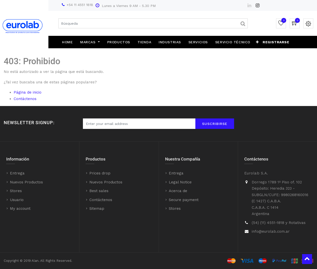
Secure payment (184, 200)
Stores (16, 191)
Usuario (17, 200)
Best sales (98, 191)
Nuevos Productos (26, 182)
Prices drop (99, 173)
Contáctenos (25, 99)
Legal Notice (180, 182)
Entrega (17, 173)
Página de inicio (27, 92)
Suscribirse (214, 124)
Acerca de (178, 191)
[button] (257, 42)
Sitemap (96, 208)
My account (20, 208)
